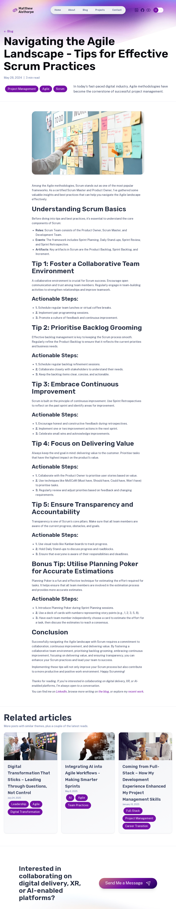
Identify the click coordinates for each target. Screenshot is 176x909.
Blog (85, 10)
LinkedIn (61, 691)
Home (58, 10)
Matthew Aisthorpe (23, 10)
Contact (117, 10)
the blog (103, 691)
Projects (100, 10)
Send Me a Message (128, 883)
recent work (135, 691)
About (71, 10)
